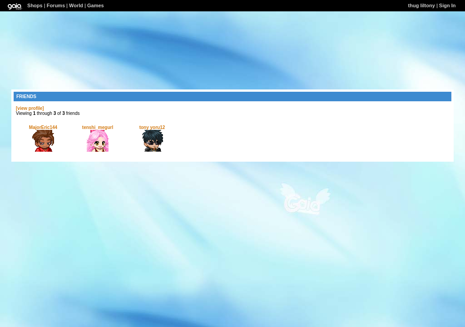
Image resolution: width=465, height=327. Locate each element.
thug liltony (421, 5)
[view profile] (30, 108)
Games (95, 5)
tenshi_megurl (97, 127)
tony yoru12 (152, 127)
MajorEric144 (43, 127)
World (76, 5)
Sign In (447, 5)
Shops (35, 5)
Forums (56, 5)
